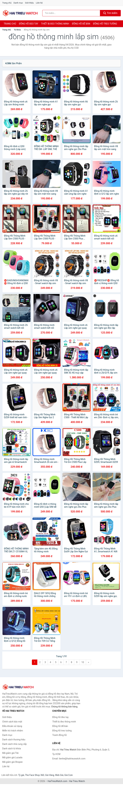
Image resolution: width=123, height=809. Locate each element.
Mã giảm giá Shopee (12, 762)
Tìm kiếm (110, 13)
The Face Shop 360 (34, 775)
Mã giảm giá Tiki (10, 753)
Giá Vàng (49, 775)
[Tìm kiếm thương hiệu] (71, 13)
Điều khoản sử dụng (12, 726)
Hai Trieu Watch (77, 781)
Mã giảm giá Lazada (12, 757)
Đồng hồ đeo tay (28, 23)
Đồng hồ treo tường (105, 23)
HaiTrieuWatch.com (57, 781)
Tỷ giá (21, 775)
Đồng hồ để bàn (81, 23)
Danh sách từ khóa (11, 748)
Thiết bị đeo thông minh (55, 23)
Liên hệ (39, 3)
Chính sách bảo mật (12, 721)
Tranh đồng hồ (59, 735)
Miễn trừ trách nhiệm (12, 730)
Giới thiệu (29, 3)
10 (82, 662)
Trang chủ (6, 3)
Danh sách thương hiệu (13, 739)
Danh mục (18, 3)
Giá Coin (68, 775)
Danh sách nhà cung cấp (14, 744)
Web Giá (59, 775)
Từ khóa (17, 30)
